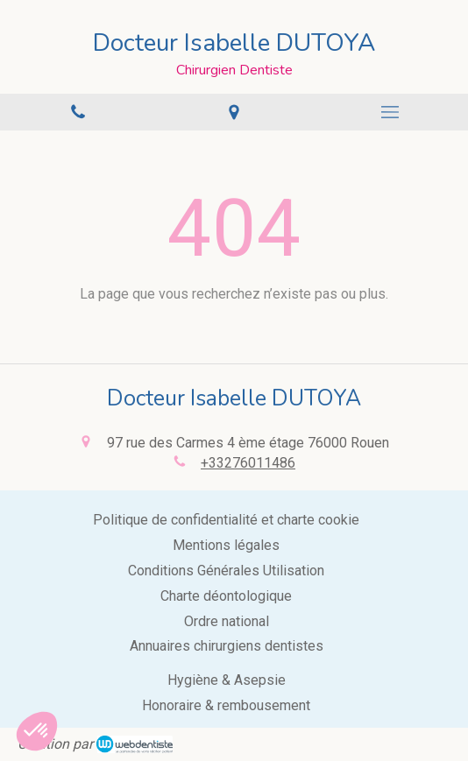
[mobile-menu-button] (390, 112)
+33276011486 (248, 462)
